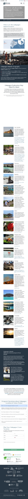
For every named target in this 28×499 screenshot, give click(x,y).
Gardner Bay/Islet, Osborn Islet (19, 182)
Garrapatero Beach (17, 159)
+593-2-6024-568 (17, 454)
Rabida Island (16, 288)
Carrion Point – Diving (17, 156)
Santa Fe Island (17, 195)
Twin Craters (20, 161)
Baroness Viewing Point (18, 256)
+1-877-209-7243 (7, 454)
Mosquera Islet (17, 246)
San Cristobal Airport (19, 142)
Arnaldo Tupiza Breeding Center (19, 337)
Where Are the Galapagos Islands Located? (9, 405)
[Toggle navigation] (21, 3)
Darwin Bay (16, 172)
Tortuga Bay (16, 161)
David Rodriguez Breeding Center (19, 137)
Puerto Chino (20, 141)
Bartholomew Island (17, 313)
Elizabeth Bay (17, 340)
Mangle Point (21, 326)
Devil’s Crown (17, 258)
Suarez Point (16, 183)
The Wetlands (20, 343)
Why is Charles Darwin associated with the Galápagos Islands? (13, 418)
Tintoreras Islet (17, 344)
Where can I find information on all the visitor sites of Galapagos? (11, 422)
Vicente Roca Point (17, 345)
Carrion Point (21, 155)
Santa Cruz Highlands (18, 160)
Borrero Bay (17, 155)
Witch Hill (16, 143)
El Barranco (20, 172)
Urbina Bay (21, 344)
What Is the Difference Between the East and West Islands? (12, 414)
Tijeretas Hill (21, 142)
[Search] (27, 0)
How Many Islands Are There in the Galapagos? (10, 411)
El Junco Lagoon (17, 138)
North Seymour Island (18, 232)
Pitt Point (16, 141)
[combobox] (15, 437)
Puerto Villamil (18, 341)
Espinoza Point (16, 326)
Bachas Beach (17, 154)
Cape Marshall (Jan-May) (18, 338)
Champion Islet (16, 257)
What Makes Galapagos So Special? (8, 416)
